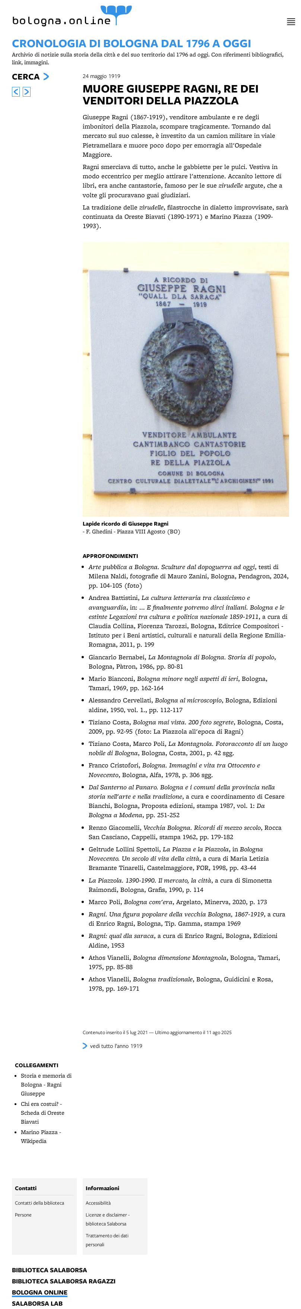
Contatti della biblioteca (39, 1202)
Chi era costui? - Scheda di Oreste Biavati (42, 1113)
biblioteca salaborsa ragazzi (63, 1281)
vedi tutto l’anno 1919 (116, 1045)
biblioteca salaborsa (49, 1270)
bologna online (39, 1292)
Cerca (25, 76)
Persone (23, 1214)
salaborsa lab (37, 1304)
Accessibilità (98, 1202)
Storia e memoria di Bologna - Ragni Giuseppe (46, 1084)
